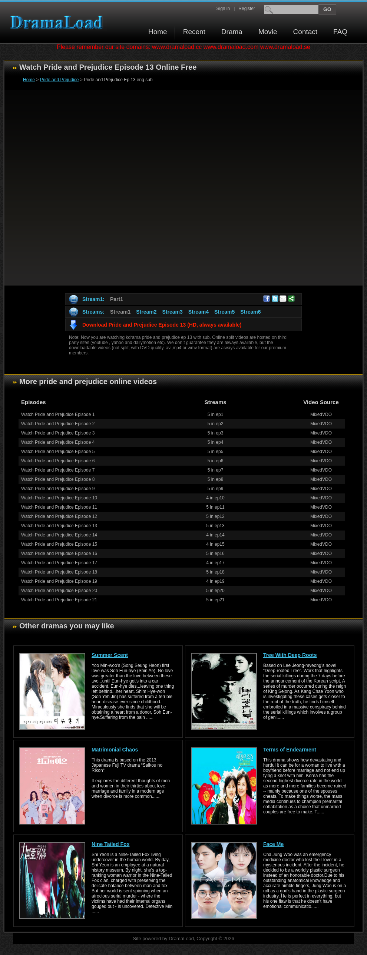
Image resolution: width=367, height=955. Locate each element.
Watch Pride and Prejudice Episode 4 (58, 442)
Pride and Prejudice (59, 79)
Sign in (223, 8)
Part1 (116, 299)
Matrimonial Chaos (115, 750)
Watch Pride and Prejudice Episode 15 (59, 544)
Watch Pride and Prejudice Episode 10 (59, 497)
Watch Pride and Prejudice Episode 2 (58, 423)
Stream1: (93, 299)
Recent (194, 32)
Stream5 (224, 312)
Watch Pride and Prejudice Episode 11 (59, 507)
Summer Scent (110, 655)
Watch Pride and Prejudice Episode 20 (59, 590)
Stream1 (120, 312)
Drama (231, 32)
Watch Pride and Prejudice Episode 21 (59, 599)
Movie (267, 32)
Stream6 (250, 312)
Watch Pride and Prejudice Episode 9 (58, 488)
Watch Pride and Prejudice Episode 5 (58, 451)
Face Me (273, 844)
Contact (305, 32)
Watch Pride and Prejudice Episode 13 (59, 525)
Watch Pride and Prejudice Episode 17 (59, 562)
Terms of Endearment (289, 750)
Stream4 (198, 312)
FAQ (340, 32)
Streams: (93, 312)
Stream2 (146, 312)
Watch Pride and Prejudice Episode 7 (58, 470)
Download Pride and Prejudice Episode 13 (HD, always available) (161, 325)
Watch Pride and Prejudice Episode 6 (58, 460)
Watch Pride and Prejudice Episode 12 (59, 516)
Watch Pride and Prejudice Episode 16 (59, 553)
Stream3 (172, 312)
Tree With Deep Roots (290, 655)
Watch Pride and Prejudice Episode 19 (59, 581)
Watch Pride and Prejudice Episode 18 (59, 572)
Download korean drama (58, 22)
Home (157, 32)
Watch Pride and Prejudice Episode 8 (58, 479)
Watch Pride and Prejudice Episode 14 (59, 535)
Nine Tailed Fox (110, 844)
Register (246, 8)
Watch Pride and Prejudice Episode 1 (58, 414)
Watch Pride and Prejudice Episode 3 (58, 433)
